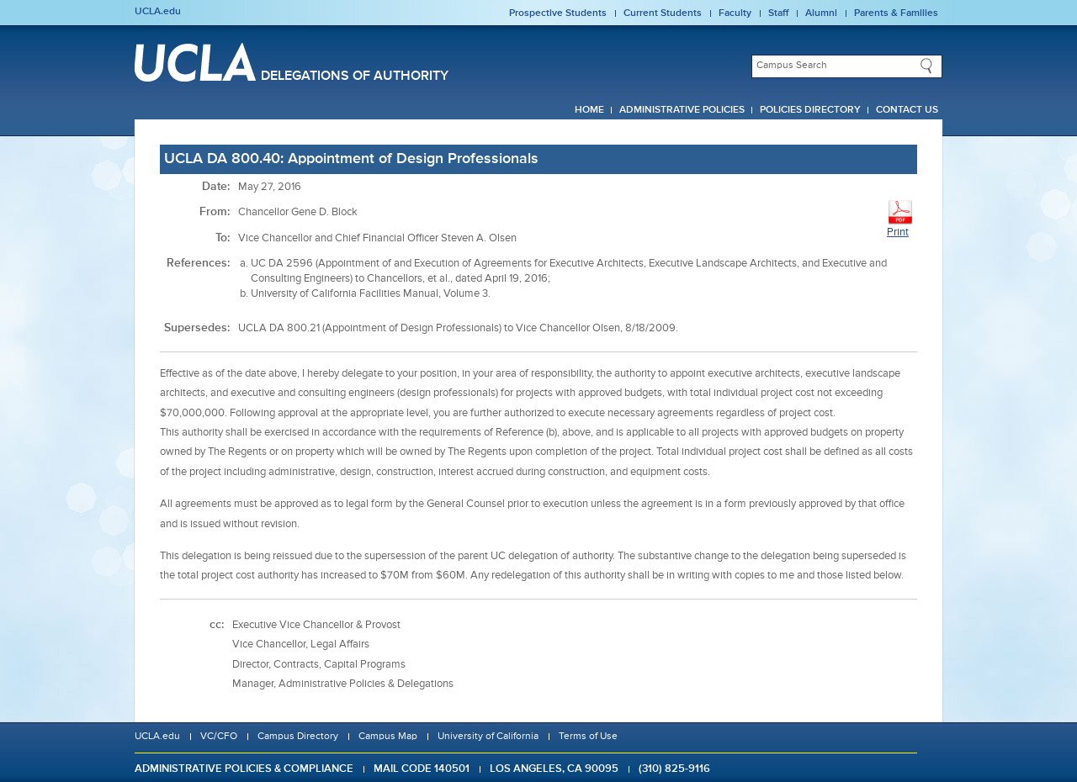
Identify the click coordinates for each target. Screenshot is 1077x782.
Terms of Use (588, 737)
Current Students (662, 13)
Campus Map (387, 737)
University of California (488, 737)
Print (900, 218)
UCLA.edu (158, 12)
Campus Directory (297, 737)
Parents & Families (896, 13)
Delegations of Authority (354, 76)
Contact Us (907, 110)
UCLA (195, 62)
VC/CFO (218, 737)
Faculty (735, 13)
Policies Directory (810, 110)
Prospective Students (558, 13)
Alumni (821, 13)
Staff (778, 13)
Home (589, 110)
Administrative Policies (682, 110)
